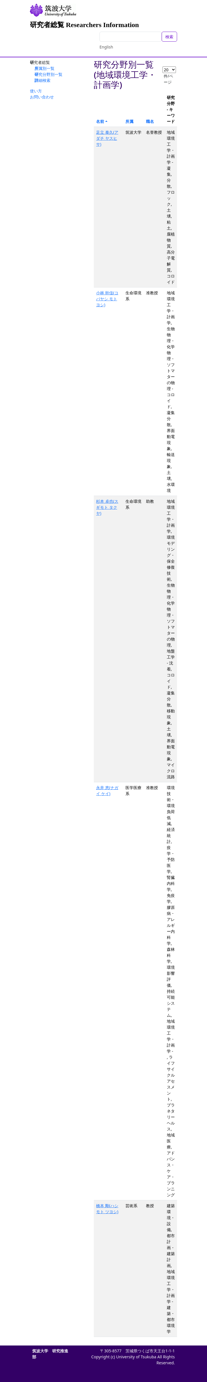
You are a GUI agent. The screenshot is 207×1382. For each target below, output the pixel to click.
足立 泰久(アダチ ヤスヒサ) (107, 138)
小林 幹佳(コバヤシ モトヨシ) (107, 298)
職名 (150, 121)
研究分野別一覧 (48, 74)
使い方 (36, 91)
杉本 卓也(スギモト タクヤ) (107, 507)
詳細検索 (42, 80)
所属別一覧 (44, 68)
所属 (129, 121)
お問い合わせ (42, 97)
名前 (100, 121)
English (106, 47)
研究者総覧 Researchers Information (84, 25)
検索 (169, 36)
